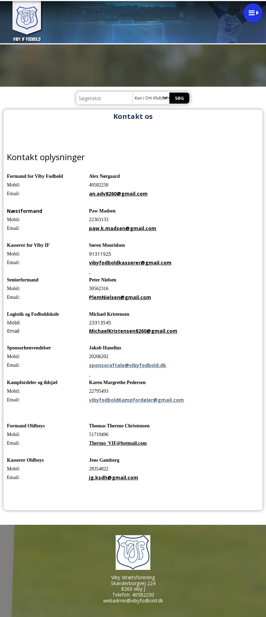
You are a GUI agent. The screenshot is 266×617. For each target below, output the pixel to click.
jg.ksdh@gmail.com (113, 477)
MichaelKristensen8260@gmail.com (133, 331)
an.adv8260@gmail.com (118, 193)
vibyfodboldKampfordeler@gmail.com (136, 400)
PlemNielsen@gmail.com (120, 297)
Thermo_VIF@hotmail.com (118, 443)
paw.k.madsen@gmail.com (122, 228)
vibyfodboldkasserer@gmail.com (130, 262)
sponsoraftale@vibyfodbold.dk (127, 365)
